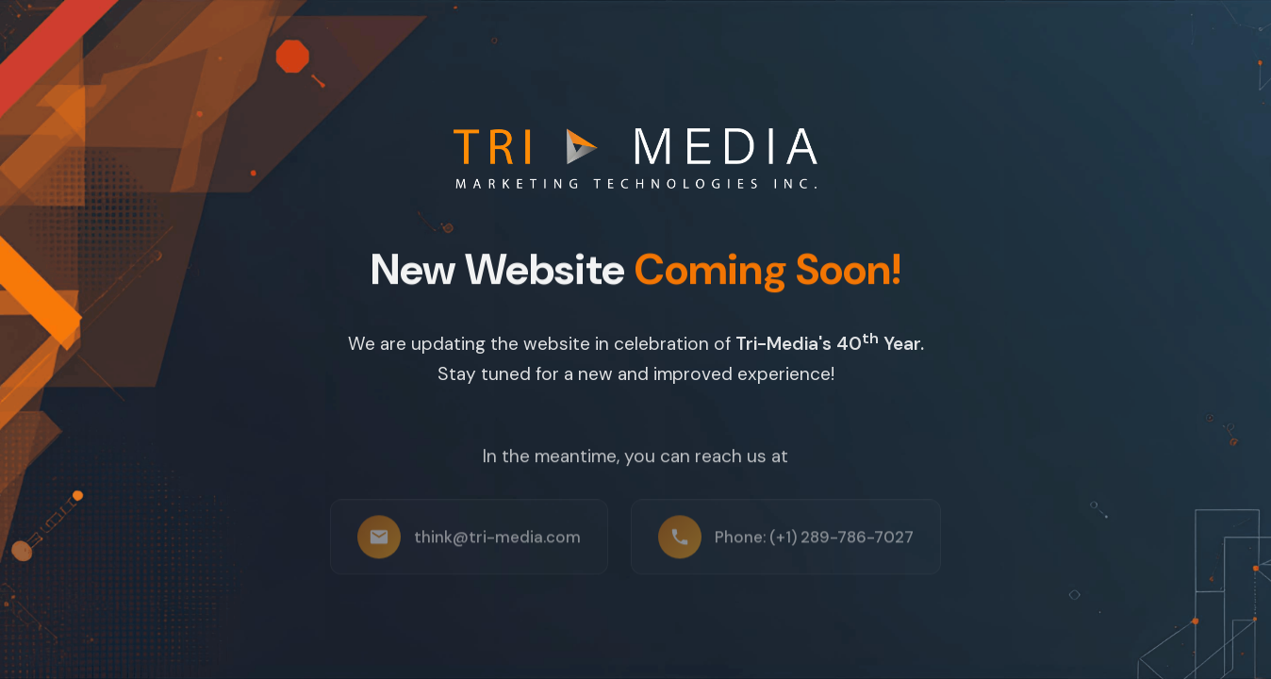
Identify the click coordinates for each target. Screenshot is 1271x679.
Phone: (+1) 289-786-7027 (814, 542)
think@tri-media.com (497, 542)
